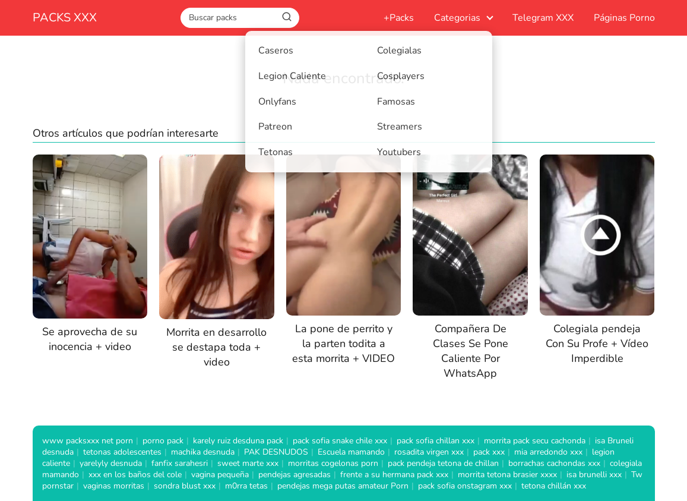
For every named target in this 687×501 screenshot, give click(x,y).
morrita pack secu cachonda (534, 440)
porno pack (163, 440)
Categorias (457, 17)
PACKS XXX (65, 18)
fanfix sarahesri (179, 463)
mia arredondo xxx (548, 452)
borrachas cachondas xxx (554, 463)
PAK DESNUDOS (276, 452)
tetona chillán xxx (553, 485)
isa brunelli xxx (594, 474)
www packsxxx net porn (87, 440)
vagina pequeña (220, 474)
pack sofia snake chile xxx (340, 440)
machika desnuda (203, 452)
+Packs (399, 17)
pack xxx (489, 452)
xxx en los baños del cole (135, 474)
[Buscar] (286, 17)
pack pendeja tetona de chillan (443, 463)
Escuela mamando (351, 452)
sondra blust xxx (185, 485)
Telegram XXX (543, 17)
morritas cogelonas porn (333, 463)
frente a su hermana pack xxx (394, 474)
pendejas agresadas (294, 474)
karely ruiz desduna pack (238, 440)
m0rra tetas (246, 485)
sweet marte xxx (247, 463)
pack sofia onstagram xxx (465, 485)
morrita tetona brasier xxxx (507, 474)
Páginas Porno (624, 17)
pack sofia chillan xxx (435, 440)
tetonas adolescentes (122, 452)
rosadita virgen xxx (429, 452)
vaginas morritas (113, 485)
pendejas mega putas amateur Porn (343, 485)
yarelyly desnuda (111, 463)
